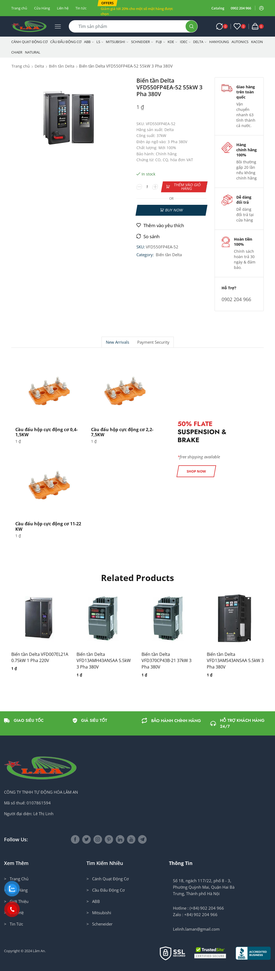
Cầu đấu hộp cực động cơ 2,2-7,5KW (122, 432)
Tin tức (80, 8)
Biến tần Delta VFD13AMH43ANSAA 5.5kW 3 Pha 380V (104, 660)
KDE (172, 41)
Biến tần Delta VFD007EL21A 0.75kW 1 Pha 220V (39, 657)
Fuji (160, 41)
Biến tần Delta (61, 66)
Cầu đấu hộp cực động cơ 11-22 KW (48, 526)
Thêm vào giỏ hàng (187, 186)
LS (99, 41)
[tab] (117, 342)
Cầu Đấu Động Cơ (65, 41)
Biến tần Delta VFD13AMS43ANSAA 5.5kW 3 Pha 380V (235, 660)
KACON (257, 41)
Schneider (142, 41)
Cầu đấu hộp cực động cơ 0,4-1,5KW (46, 432)
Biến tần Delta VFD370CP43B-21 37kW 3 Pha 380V (166, 660)
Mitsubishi (117, 41)
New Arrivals (117, 342)
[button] (107, 3)
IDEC (185, 41)
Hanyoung (219, 41)
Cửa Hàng (42, 8)
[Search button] (191, 26)
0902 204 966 (241, 8)
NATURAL (32, 52)
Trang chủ (19, 8)
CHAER (16, 52)
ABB (89, 41)
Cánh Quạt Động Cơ (29, 41)
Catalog (217, 8)
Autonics (239, 41)
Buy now (174, 210)
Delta (200, 41)
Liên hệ (62, 8)
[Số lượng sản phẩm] (147, 187)
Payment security (153, 342)
